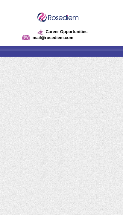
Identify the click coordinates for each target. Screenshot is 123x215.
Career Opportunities (66, 31)
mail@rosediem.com (53, 37)
